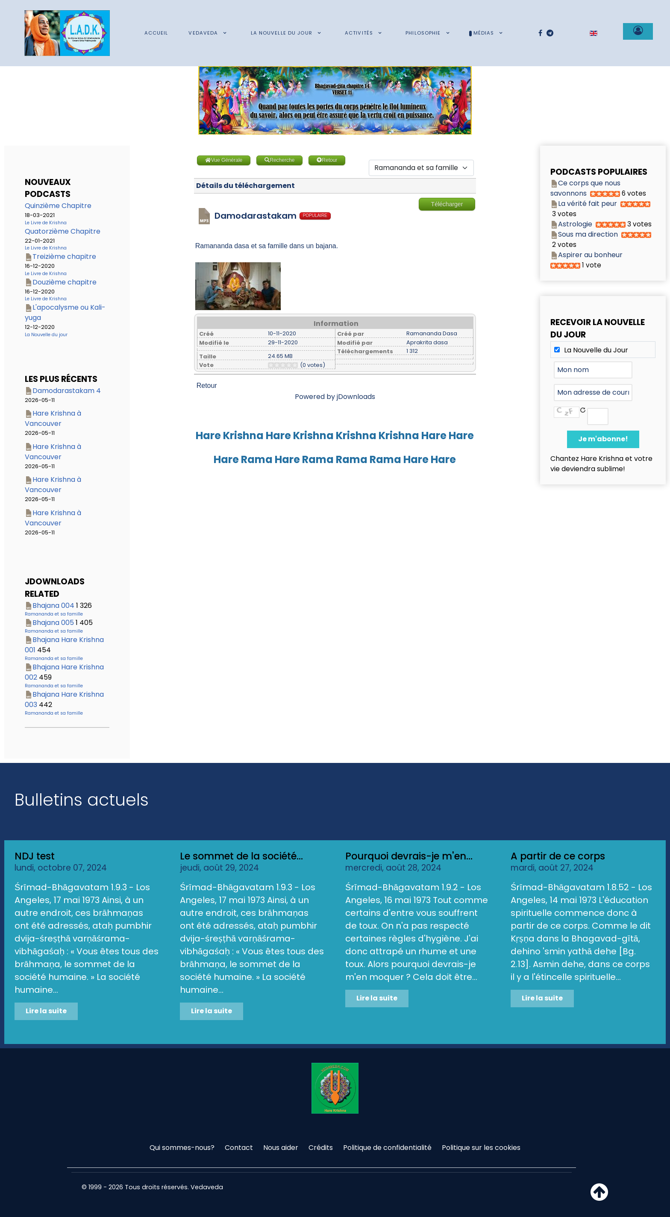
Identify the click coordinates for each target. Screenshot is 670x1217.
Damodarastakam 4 (66, 391)
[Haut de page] (599, 1197)
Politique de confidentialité (387, 1147)
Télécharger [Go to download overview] (447, 204)
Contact (239, 1147)
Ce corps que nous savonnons (585, 188)
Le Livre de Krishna (46, 223)
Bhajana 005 (53, 623)
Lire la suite (46, 1011)
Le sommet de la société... (241, 856)
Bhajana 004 (53, 605)
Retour (207, 385)
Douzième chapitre (64, 282)
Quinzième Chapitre (58, 206)
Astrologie (575, 224)
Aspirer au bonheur (590, 255)
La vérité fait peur (587, 203)
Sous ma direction (588, 234)
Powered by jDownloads (335, 397)
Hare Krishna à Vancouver (53, 418)
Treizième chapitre (64, 256)
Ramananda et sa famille (54, 614)
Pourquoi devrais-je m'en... (409, 856)
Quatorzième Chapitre (62, 231)
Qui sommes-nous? (182, 1147)
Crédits (321, 1147)
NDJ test (35, 856)
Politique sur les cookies (481, 1147)
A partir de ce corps (558, 856)
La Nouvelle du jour (46, 334)
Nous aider (280, 1147)
